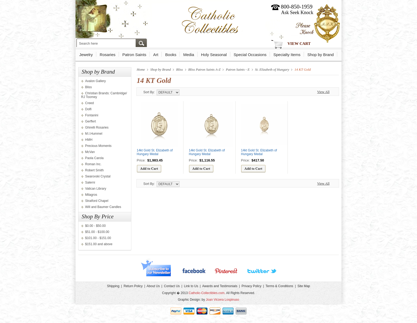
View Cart (299, 43)
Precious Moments (98, 146)
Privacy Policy (251, 286)
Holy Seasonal (214, 54)
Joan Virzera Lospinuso (222, 299)
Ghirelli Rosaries (97, 127)
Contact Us (172, 286)
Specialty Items (287, 54)
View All (323, 92)
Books (170, 54)
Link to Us (191, 286)
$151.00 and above (98, 244)
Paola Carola (94, 158)
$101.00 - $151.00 (98, 238)
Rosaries (107, 54)
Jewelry (86, 54)
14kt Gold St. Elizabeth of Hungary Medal (155, 152)
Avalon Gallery (95, 81)
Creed (89, 103)
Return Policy (133, 286)
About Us (153, 286)
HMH (88, 140)
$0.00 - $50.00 (95, 226)
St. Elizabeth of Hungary (272, 69)
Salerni (90, 182)
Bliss (88, 87)
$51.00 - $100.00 (97, 232)
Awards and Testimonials (219, 286)
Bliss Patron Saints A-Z (204, 69)
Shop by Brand (320, 54)
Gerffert (90, 121)
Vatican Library (95, 188)
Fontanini (91, 115)
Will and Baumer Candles (103, 207)
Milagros (91, 195)
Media (188, 54)
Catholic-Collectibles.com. (207, 293)
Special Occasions (250, 54)
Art (155, 54)
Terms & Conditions (279, 286)
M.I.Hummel (93, 133)
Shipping (113, 286)
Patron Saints (134, 54)
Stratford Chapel (96, 201)
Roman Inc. (93, 164)
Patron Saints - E (237, 69)
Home (141, 69)
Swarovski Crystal (97, 176)
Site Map (303, 286)
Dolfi (88, 109)
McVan (90, 152)
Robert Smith (94, 170)
